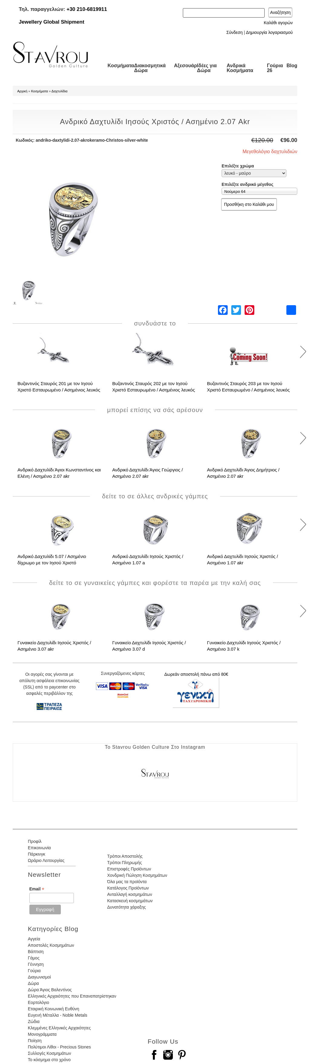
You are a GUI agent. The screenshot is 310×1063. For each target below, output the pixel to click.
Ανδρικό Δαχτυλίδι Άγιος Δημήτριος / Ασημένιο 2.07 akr (243, 473)
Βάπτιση (36, 951)
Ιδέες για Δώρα (207, 68)
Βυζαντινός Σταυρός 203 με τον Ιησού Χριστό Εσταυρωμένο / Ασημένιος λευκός (248, 386)
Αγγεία (34, 938)
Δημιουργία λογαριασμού (269, 32)
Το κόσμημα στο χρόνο (49, 1059)
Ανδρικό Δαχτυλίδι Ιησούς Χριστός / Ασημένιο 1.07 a (147, 559)
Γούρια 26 (275, 68)
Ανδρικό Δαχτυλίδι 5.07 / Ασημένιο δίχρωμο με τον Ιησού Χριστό (52, 559)
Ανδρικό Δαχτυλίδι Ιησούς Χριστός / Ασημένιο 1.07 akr (242, 559)
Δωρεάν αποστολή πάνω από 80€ (196, 674)
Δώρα (33, 983)
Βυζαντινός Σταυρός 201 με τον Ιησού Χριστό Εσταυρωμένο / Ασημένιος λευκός (59, 386)
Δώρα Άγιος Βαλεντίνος (50, 989)
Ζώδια (33, 1021)
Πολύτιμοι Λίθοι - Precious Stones (59, 1047)
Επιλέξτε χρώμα (238, 165)
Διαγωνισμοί (39, 977)
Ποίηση (34, 1040)
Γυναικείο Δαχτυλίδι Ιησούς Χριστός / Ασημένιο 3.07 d (149, 646)
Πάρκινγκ (36, 854)
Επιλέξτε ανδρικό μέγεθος (247, 184)
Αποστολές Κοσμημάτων (51, 945)
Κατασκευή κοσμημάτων (130, 900)
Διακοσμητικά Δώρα (150, 68)
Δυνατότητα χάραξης (126, 907)
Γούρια (34, 970)
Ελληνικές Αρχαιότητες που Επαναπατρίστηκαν (72, 996)
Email (36, 889)
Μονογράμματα (42, 1034)
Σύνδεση (234, 32)
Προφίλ (34, 841)
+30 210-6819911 (87, 9)
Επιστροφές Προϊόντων (129, 869)
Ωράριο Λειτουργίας (46, 860)
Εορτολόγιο (38, 1002)
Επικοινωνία (39, 847)
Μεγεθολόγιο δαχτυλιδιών (269, 151)
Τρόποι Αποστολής (125, 856)
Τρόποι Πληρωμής (124, 862)
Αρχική (22, 91)
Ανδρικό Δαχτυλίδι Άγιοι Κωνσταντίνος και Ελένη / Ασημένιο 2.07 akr (59, 473)
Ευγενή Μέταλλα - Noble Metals (57, 1015)
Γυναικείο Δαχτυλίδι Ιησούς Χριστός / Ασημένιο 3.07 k (244, 646)
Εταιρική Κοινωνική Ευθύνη (53, 1008)
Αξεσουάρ (185, 65)
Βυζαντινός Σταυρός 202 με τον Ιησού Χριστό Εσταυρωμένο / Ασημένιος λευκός (153, 386)
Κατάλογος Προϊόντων (128, 888)
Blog (291, 65)
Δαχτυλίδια (59, 91)
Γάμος (33, 958)
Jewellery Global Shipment (51, 22)
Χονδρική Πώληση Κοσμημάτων (137, 875)
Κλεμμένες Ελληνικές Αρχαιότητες (59, 1027)
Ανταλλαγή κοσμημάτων (129, 894)
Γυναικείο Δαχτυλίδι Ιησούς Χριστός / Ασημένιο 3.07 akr (54, 646)
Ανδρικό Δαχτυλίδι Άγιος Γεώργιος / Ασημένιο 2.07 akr (147, 473)
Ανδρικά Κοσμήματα (240, 68)
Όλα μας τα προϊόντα (127, 881)
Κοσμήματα (120, 65)
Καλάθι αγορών (278, 22)
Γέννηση (36, 964)
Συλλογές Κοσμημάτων (49, 1053)
